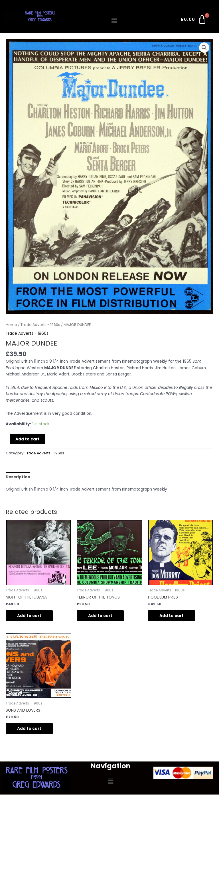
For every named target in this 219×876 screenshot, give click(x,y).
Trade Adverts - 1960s (40, 324)
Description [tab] (18, 477)
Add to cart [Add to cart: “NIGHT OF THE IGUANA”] (29, 615)
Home (11, 324)
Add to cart (27, 439)
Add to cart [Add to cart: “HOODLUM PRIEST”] (171, 615)
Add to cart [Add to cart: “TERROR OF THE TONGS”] (100, 615)
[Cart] (194, 20)
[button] (114, 20)
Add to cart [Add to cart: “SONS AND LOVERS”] (29, 728)
